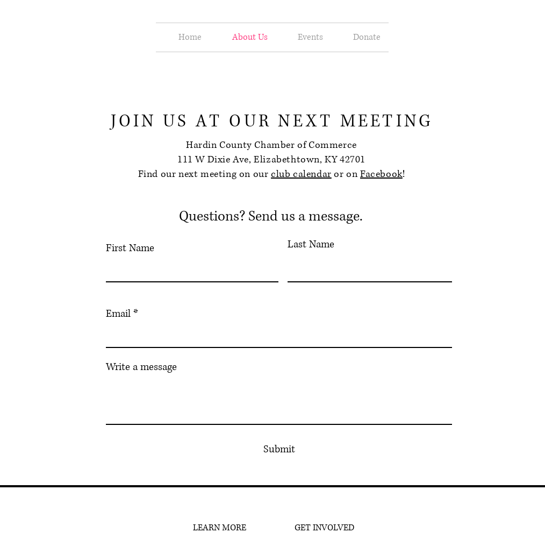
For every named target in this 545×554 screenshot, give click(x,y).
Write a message (141, 367)
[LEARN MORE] (219, 528)
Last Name (311, 244)
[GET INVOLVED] (324, 528)
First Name (130, 248)
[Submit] (279, 449)
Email (118, 313)
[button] (303, 37)
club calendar (301, 174)
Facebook (381, 174)
